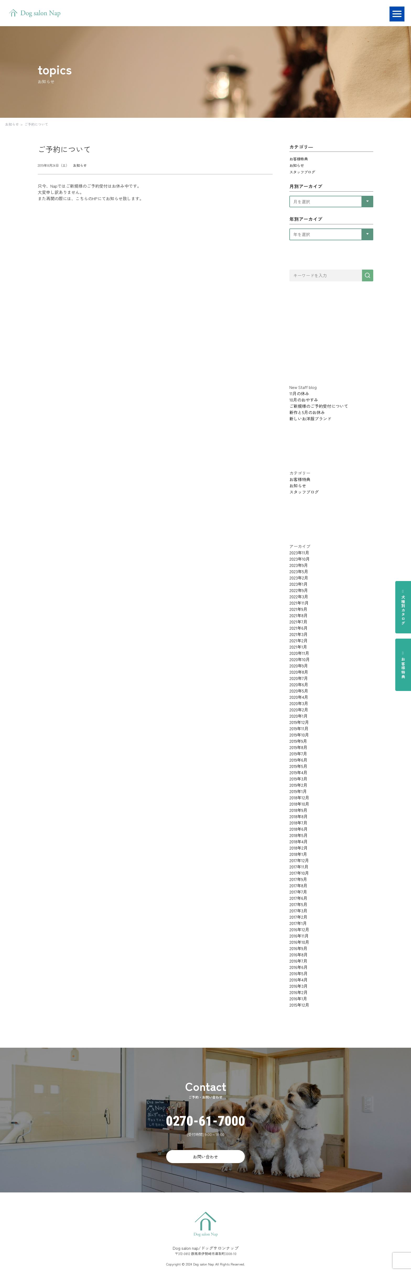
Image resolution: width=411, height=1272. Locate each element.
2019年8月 (298, 747)
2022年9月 (298, 590)
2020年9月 (298, 665)
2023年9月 (298, 565)
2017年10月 (299, 873)
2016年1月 (298, 998)
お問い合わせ (205, 1156)
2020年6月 (298, 684)
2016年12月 (299, 929)
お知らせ (12, 124)
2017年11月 (299, 866)
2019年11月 (299, 728)
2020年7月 (298, 678)
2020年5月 (298, 691)
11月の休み (299, 393)
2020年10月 (299, 659)
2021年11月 (299, 603)
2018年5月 (298, 835)
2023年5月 (298, 571)
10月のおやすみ (303, 400)
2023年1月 (298, 584)
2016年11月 (299, 936)
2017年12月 (299, 860)
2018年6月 (298, 829)
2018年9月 (298, 810)
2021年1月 (298, 647)
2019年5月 (298, 766)
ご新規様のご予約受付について (318, 406)
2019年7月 (298, 753)
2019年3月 (298, 779)
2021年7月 (298, 621)
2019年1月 (298, 791)
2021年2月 (298, 640)
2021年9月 (298, 609)
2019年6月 (298, 760)
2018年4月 (298, 841)
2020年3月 (298, 703)
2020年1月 (298, 716)
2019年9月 (298, 741)
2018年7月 (298, 822)
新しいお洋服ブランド (310, 418)
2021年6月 (298, 628)
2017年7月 (298, 892)
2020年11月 (299, 653)
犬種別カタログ (403, 607)
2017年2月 (298, 917)
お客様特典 (403, 665)
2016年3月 (298, 986)
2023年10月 (299, 559)
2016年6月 (298, 967)
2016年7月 (298, 961)
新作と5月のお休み (307, 412)
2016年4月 (298, 980)
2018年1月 (298, 854)
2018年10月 (299, 804)
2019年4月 (298, 772)
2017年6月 (298, 898)
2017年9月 (298, 879)
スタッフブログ (302, 172)
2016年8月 (298, 954)
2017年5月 (298, 904)
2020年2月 (298, 709)
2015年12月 (299, 1005)
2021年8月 (298, 615)
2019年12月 (299, 722)
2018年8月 (298, 816)
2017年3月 (298, 910)
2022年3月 (298, 596)
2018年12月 (299, 797)
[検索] (367, 275)
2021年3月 (298, 634)
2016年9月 (298, 948)
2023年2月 (298, 577)
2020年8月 (298, 672)
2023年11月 (299, 552)
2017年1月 (298, 923)
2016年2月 (298, 992)
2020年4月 (298, 697)
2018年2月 (298, 848)
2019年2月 (298, 785)
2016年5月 (298, 973)
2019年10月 (299, 735)
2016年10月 (299, 942)
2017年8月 (298, 885)
